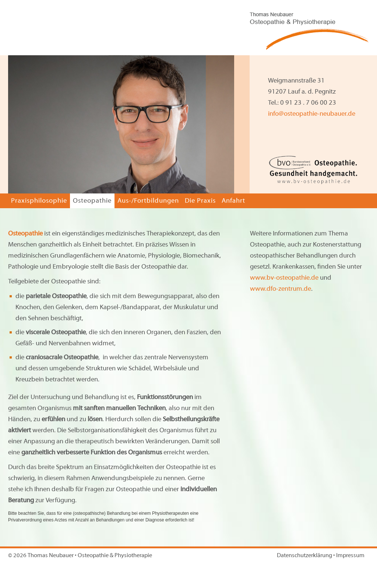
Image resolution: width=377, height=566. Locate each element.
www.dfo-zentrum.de (280, 289)
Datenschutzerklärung (304, 556)
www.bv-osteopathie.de (284, 278)
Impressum (350, 556)
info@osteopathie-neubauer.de (311, 114)
